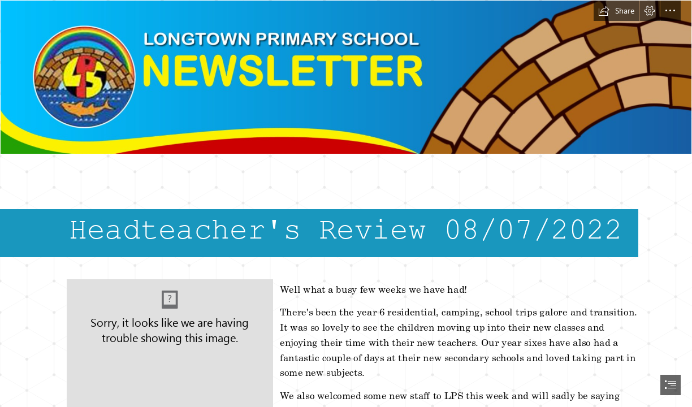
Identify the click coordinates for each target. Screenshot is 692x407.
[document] (346, 203)
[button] (616, 11)
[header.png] (346, 77)
